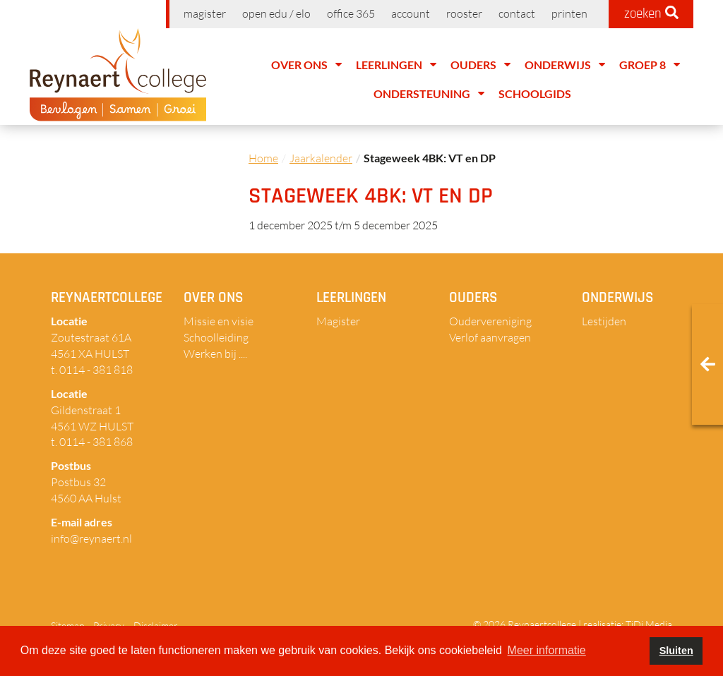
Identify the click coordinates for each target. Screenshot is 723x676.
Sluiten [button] (676, 650)
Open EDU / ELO (276, 13)
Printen (569, 13)
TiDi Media (649, 624)
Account (410, 13)
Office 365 (351, 13)
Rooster (464, 13)
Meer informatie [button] (547, 650)
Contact (516, 13)
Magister (205, 13)
